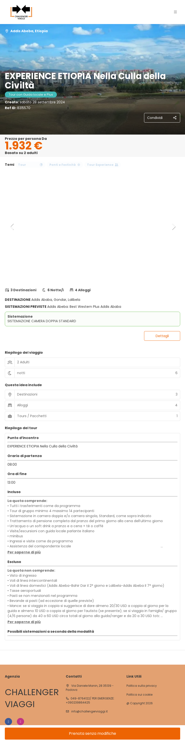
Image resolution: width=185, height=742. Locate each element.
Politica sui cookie (139, 695)
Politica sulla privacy (141, 686)
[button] (12, 226)
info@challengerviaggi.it (89, 711)
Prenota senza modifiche (92, 733)
